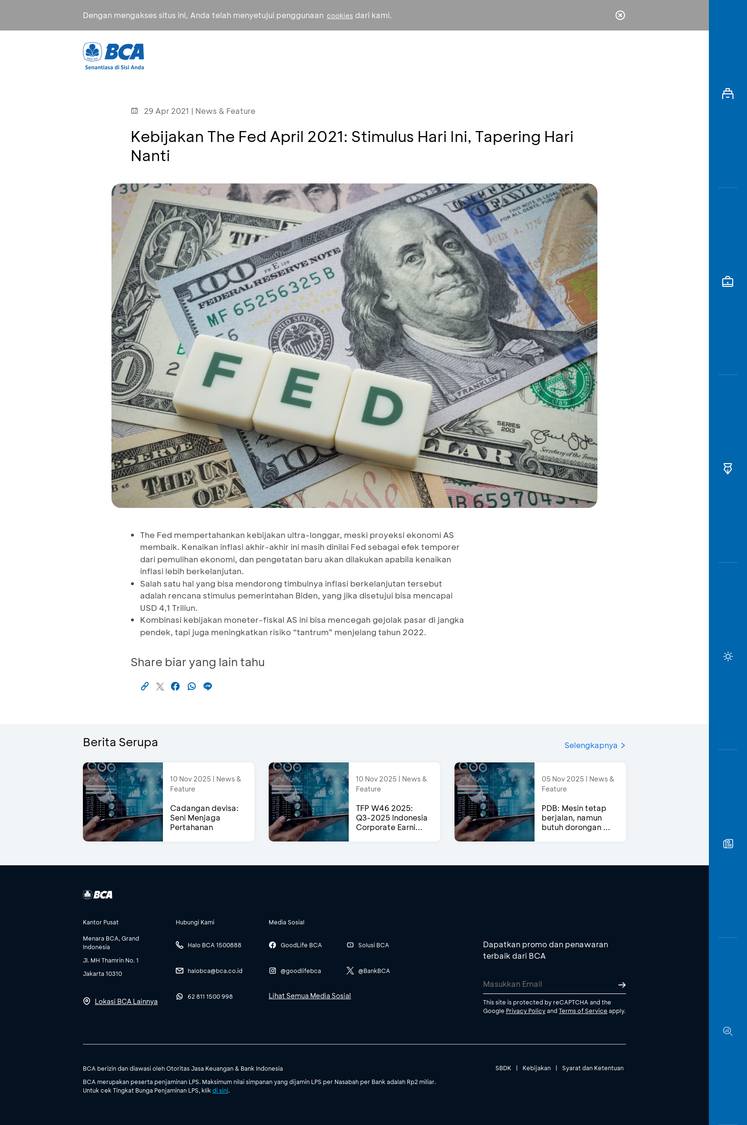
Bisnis (348, 55)
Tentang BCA (414, 55)
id (601, 56)
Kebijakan (537, 1068)
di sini (220, 1090)
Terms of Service (583, 1010)
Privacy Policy (525, 1010)
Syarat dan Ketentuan (593, 1068)
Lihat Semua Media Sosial (310, 995)
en (617, 56)
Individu (293, 55)
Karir (477, 55)
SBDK (503, 1068)
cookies (340, 15)
